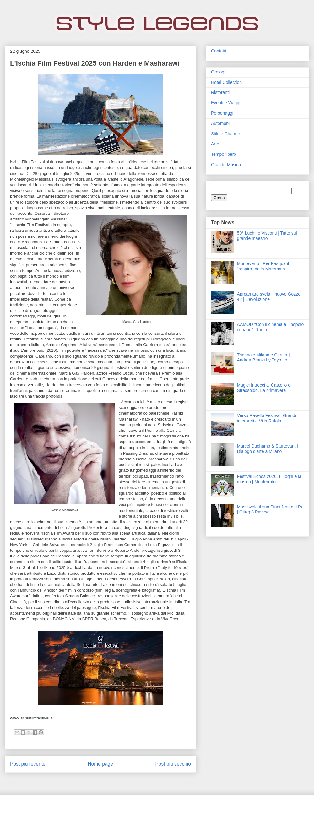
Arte (215, 143)
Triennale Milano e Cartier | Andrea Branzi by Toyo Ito (263, 357)
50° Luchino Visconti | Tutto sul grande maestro (267, 236)
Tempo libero (223, 154)
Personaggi (222, 113)
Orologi (218, 71)
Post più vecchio (173, 764)
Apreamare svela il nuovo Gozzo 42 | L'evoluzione (268, 296)
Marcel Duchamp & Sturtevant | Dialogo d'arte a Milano (267, 448)
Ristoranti (220, 92)
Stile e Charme (225, 133)
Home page (100, 764)
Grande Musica (226, 164)
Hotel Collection (226, 82)
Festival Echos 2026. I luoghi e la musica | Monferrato (269, 479)
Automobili (221, 123)
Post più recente (28, 764)
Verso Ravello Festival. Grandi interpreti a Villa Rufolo (266, 418)
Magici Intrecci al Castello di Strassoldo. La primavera (264, 388)
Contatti (218, 50)
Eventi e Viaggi (225, 102)
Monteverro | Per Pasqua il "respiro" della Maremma (263, 266)
